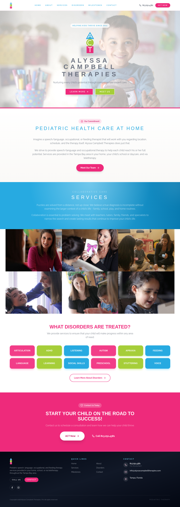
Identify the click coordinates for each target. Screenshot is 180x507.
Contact (111, 5)
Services (62, 5)
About (49, 5)
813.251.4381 (146, 5)
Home (38, 5)
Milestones (95, 5)
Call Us (16, 480)
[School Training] (90, 292)
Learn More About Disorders (90, 378)
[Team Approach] (146, 250)
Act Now (163, 5)
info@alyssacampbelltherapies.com (145, 471)
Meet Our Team (90, 167)
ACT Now (72, 436)
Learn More (79, 92)
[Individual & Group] (34, 292)
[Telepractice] (146, 292)
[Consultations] (34, 250)
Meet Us (105, 92)
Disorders (78, 5)
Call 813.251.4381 (103, 436)
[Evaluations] (90, 250)
